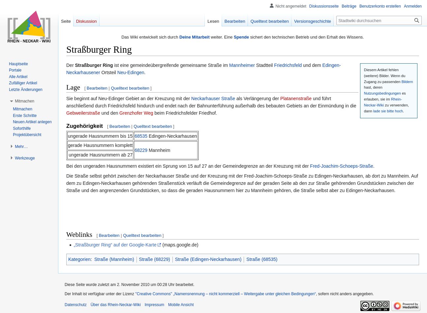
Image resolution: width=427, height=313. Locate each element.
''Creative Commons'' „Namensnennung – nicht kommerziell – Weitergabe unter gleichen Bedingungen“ (225, 294)
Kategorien (79, 259)
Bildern (407, 82)
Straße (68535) (261, 259)
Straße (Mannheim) (114, 259)
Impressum (154, 304)
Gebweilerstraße (83, 113)
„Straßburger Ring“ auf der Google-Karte (115, 244)
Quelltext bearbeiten (130, 88)
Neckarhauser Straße (213, 98)
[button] (24, 101)
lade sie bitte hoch (388, 111)
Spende (241, 37)
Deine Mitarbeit (194, 37)
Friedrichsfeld (288, 65)
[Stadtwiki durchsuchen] (379, 20)
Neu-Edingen (130, 72)
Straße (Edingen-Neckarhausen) (208, 259)
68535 (141, 136)
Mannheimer (242, 65)
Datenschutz (76, 304)
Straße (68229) (154, 259)
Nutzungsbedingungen (382, 93)
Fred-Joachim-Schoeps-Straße (341, 166)
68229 (141, 150)
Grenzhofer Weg (136, 113)
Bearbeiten (97, 88)
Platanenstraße (296, 98)
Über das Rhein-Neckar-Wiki (116, 304)
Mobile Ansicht (181, 304)
